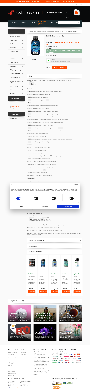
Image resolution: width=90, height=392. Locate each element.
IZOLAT (58, 1)
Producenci (13, 22)
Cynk (29, 91)
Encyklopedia (55, 22)
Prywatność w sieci (12, 352)
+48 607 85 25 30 (15, 106)
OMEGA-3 (47, 1)
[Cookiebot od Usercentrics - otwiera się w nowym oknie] (72, 184)
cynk (31, 81)
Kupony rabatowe (12, 371)
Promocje (32, 22)
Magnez (29, 144)
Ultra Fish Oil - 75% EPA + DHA (54, 273)
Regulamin (10, 369)
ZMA (63, 31)
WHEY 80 (53, 1)
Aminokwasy (14, 40)
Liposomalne (14, 62)
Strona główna (32, 31)
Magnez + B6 (58, 31)
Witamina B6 (31, 178)
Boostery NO (13, 47)
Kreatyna (12, 58)
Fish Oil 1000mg (64, 272)
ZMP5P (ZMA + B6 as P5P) (71, 31)
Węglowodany (14, 86)
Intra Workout (14, 51)
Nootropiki (13, 66)
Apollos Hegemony (57, 41)
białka (47, 100)
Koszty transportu (12, 360)
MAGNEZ (62, 1)
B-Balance (42, 272)
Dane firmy (23, 352)
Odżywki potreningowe (16, 70)
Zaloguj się (69, 15)
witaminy (60, 128)
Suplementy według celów (15, 81)
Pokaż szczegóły (75, 202)
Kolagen (12, 55)
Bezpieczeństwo (12, 373)
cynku (42, 219)
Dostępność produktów (13, 357)
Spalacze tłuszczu (15, 77)
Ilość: (48, 67)
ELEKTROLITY (40, 1)
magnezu (44, 217)
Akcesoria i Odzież (15, 36)
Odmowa (22, 206)
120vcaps (53, 59)
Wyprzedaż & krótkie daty (42, 23)
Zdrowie (12, 93)
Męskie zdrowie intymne (43, 31)
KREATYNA (34, 1)
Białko (12, 43)
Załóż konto (69, 17)
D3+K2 (72, 1)
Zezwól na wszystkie (68, 206)
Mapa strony (11, 375)
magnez (31, 83)
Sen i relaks (52, 31)
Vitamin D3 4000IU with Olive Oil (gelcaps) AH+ (77, 274)
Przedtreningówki (15, 73)
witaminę (32, 84)
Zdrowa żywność (14, 89)
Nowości (23, 22)
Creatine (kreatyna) (31, 272)
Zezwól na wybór (45, 206)
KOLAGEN (68, 1)
